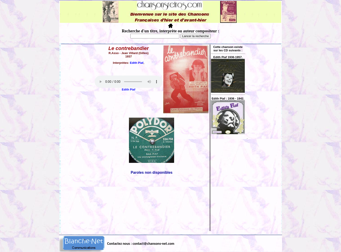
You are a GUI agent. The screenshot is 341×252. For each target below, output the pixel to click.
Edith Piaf (136, 62)
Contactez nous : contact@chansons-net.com (140, 243)
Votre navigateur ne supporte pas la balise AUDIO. (128, 82)
